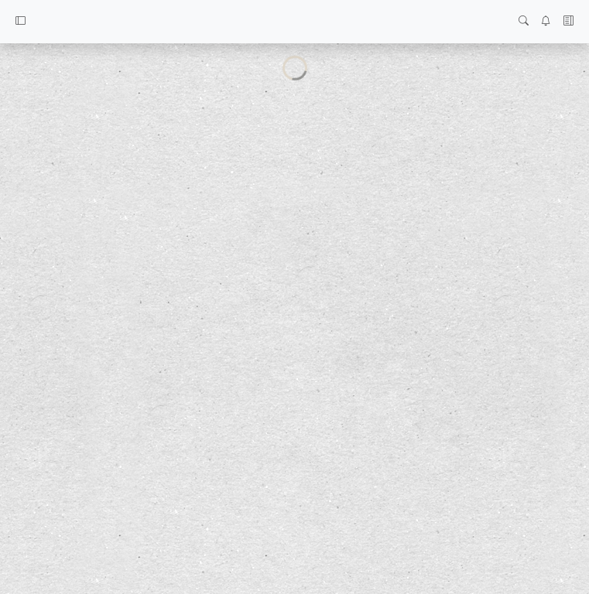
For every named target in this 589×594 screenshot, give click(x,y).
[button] (20, 21)
